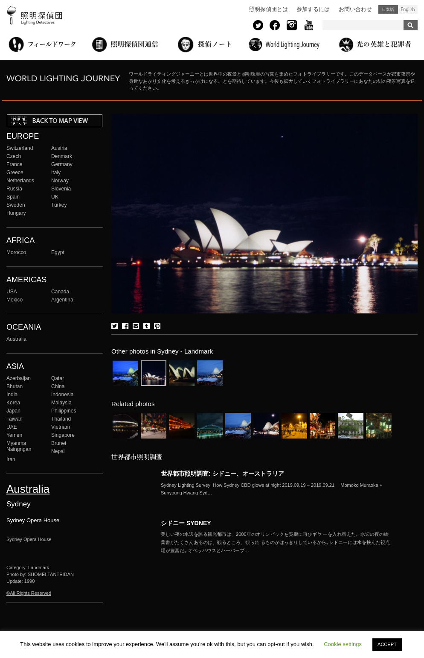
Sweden (15, 205)
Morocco (16, 252)
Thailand (61, 419)
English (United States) (408, 9)
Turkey (59, 205)
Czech (13, 156)
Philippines (63, 411)
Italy (56, 172)
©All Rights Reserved (28, 593)
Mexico (14, 300)
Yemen (14, 435)
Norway (60, 181)
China (58, 386)
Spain (13, 197)
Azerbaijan (18, 378)
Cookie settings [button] (343, 644)
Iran (10, 459)
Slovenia (61, 189)
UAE (11, 427)
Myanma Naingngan (18, 446)
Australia (16, 339)
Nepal (58, 451)
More (276, 489)
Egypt (57, 252)
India (11, 395)
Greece (14, 172)
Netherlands (20, 181)
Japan (13, 411)
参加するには (313, 9)
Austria (59, 148)
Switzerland (19, 148)
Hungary (16, 213)
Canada (60, 292)
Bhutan (14, 386)
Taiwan (14, 419)
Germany (62, 164)
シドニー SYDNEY (186, 523)
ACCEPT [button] (387, 644)
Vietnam (60, 427)
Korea (13, 403)
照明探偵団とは (268, 9)
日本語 (388, 9)
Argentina (62, 300)
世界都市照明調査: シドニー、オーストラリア (222, 473)
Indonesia (62, 395)
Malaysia (61, 403)
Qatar (57, 378)
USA (11, 292)
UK (54, 197)
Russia (14, 189)
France (14, 164)
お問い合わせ (355, 9)
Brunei (58, 443)
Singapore (63, 435)
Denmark (61, 156)
